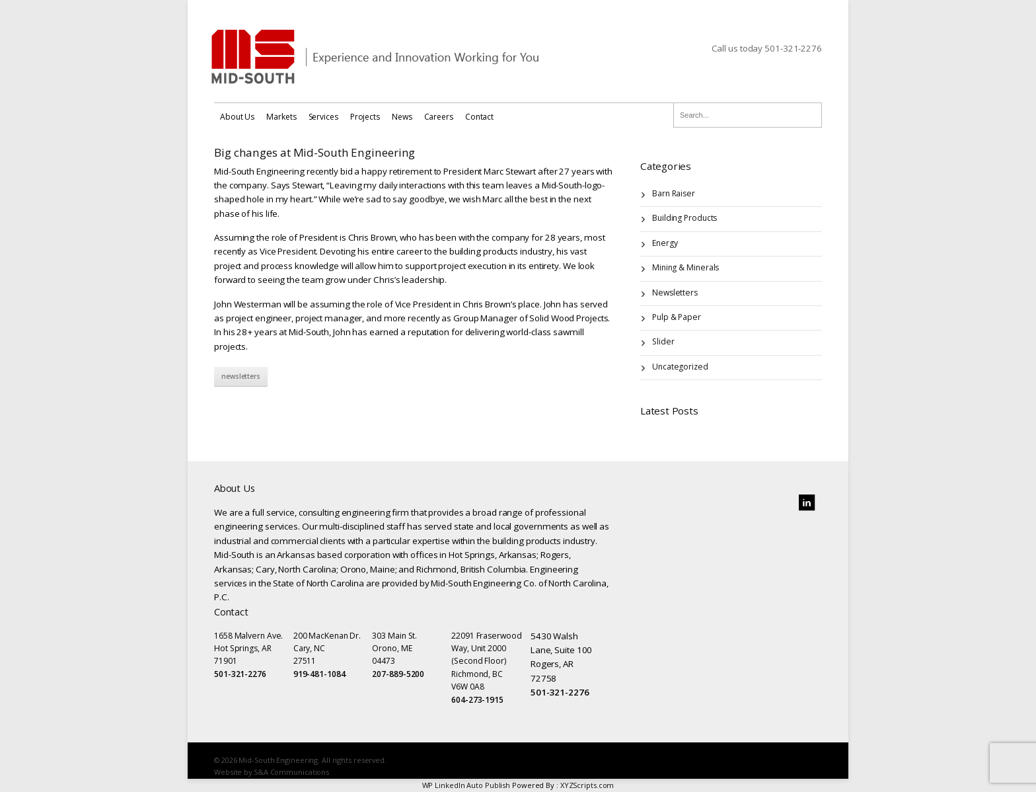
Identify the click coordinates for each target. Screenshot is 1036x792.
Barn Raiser (673, 193)
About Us (237, 116)
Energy (664, 243)
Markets (281, 116)
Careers (438, 116)
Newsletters (240, 376)
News (402, 116)
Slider (663, 341)
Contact (479, 116)
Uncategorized (680, 366)
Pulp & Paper (676, 317)
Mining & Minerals (685, 267)
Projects (365, 116)
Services (323, 116)
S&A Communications (291, 772)
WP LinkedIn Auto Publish (466, 785)
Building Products (684, 217)
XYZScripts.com (587, 785)
